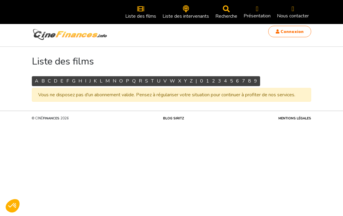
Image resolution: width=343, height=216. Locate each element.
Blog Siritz (173, 118)
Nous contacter (293, 12)
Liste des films (140, 12)
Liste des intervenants (185, 12)
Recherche (226, 12)
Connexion (290, 31)
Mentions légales (294, 118)
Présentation (257, 12)
